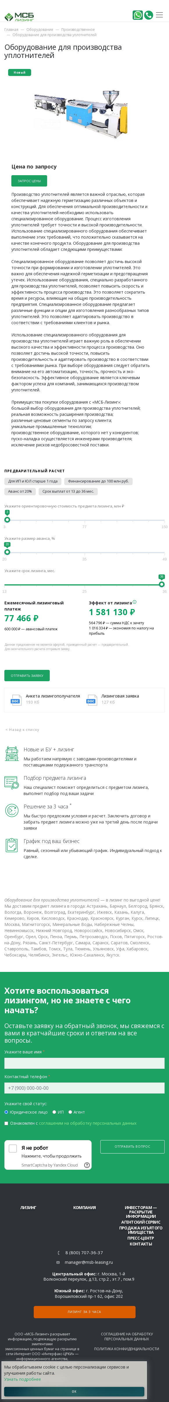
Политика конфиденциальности (126, 1348)
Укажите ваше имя (23, 1052)
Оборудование (39, 29)
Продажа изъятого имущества (141, 1230)
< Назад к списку (22, 729)
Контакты (141, 1244)
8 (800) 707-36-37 (84, 1252)
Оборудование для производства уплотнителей (55, 34)
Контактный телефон (25, 1076)
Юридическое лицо (29, 1112)
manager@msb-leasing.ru (89, 1262)
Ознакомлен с (73, 1123)
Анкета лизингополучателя (53, 696)
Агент (79, 1112)
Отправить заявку (27, 675)
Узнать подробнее (22, 1379)
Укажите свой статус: (25, 1103)
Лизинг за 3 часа (84, 1312)
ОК (74, 1391)
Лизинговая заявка (120, 696)
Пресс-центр (140, 1238)
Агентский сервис (140, 1222)
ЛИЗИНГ (28, 1207)
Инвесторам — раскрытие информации (141, 1212)
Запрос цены (29, 181)
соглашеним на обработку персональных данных (87, 1123)
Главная (11, 29)
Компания (84, 1207)
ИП (61, 1112)
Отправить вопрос (132, 1146)
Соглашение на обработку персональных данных (127, 1336)
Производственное (78, 29)
